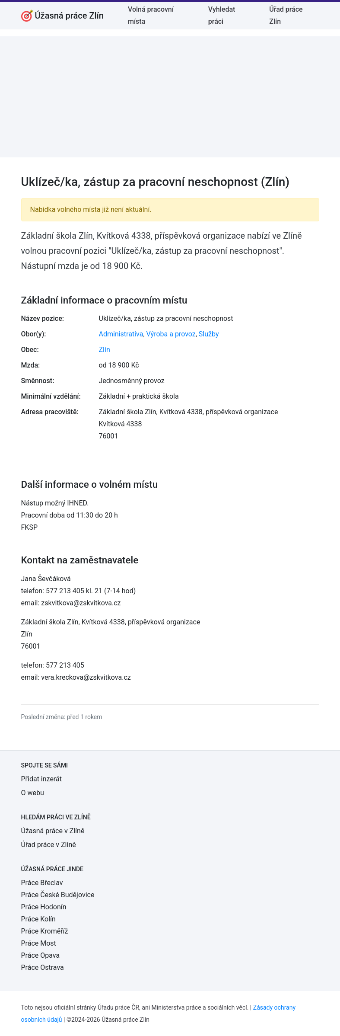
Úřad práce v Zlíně (48, 845)
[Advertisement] (170, 96)
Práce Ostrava (42, 967)
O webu (32, 793)
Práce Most (38, 943)
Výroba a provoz (171, 334)
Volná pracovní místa (151, 15)
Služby (209, 334)
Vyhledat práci (221, 15)
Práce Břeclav (42, 883)
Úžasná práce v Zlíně (53, 831)
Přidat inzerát (41, 779)
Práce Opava (40, 955)
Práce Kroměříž (44, 931)
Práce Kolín (38, 919)
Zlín (104, 349)
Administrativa (121, 334)
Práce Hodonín (44, 907)
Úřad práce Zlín (285, 15)
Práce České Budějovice (58, 895)
